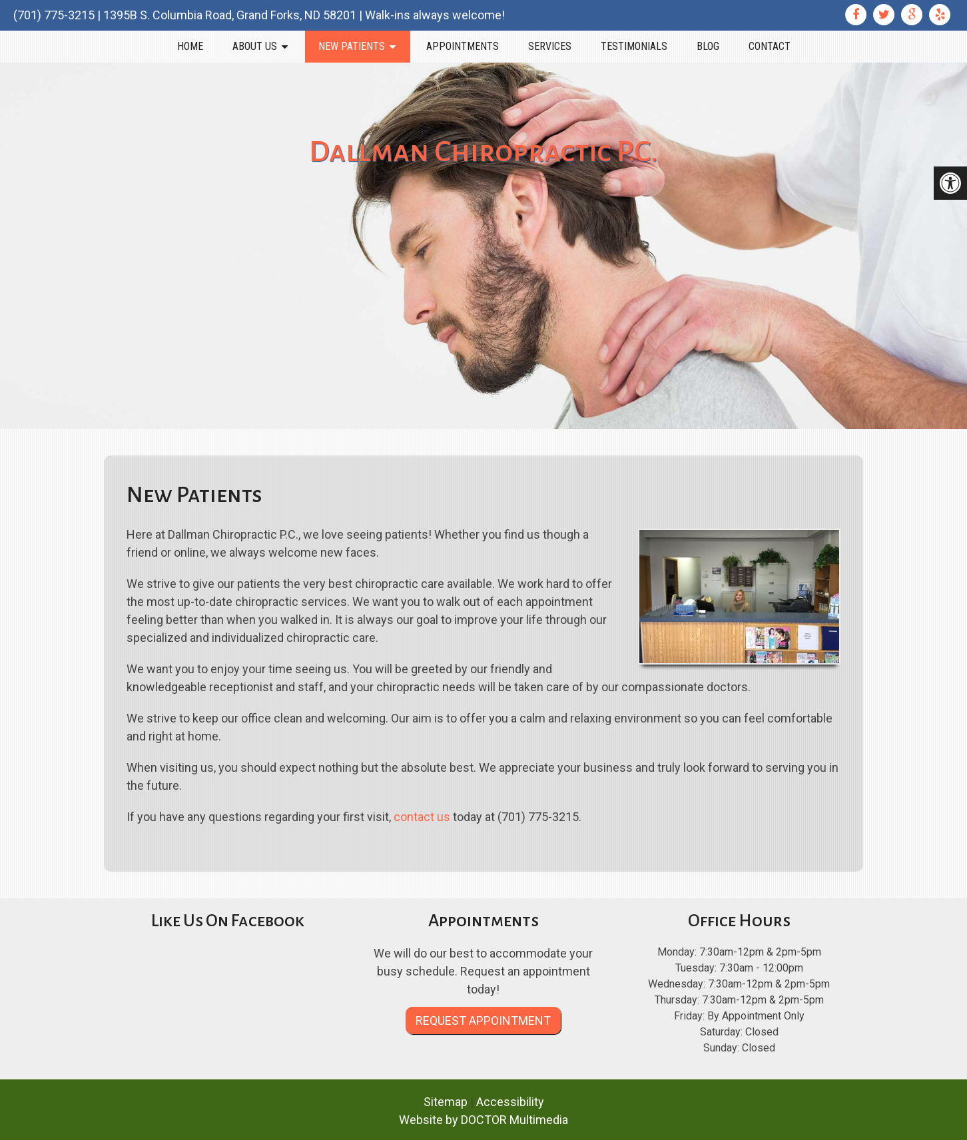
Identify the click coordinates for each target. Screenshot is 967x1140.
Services (549, 46)
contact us (422, 817)
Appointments (462, 46)
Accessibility (510, 1102)
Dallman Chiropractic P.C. (483, 152)
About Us (254, 46)
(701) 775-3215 (54, 15)
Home (190, 46)
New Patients (351, 46)
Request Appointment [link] (483, 1020)
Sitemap (446, 1102)
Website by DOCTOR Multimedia (483, 1120)
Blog (708, 46)
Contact (770, 46)
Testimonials (634, 46)
